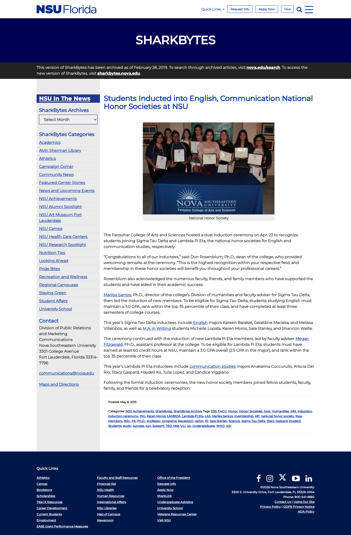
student (295, 421)
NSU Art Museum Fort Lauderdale (60, 217)
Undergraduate (203, 426)
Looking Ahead (53, 260)
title (176, 426)
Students (114, 426)
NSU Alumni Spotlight (60, 206)
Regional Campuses (58, 285)
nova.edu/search (263, 67)
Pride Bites (49, 269)
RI (206, 421)
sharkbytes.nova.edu (118, 73)
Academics (49, 142)
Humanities (280, 411)
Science (234, 421)
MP (257, 416)
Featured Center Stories (62, 182)
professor (154, 421)
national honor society (277, 416)
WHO (220, 426)
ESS (213, 411)
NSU (127, 421)
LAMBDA (173, 416)
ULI (182, 426)
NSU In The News (64, 98)
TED (169, 426)
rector (199, 421)
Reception (185, 421)
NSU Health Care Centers (63, 236)
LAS (207, 416)
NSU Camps (50, 228)
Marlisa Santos (117, 295)
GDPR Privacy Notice (298, 506)
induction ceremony (123, 416)
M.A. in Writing (157, 328)
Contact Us (282, 502)
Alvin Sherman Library (60, 150)
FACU (222, 411)
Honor (233, 411)
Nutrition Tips (52, 252)
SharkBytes (164, 411)
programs (169, 421)
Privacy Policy (270, 506)
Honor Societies (250, 411)
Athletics (47, 158)
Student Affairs (53, 301)
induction (305, 411)
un (189, 426)
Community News (56, 174)
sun (148, 426)
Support (158, 426)
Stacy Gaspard (277, 421)
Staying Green (52, 293)
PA (134, 421)
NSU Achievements (58, 198)
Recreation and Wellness (63, 277)
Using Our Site (303, 502)
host (267, 411)
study (127, 426)
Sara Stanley (218, 421)
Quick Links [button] (212, 9)
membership (243, 416)
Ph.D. (141, 421)
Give (287, 9)
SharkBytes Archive (188, 411)
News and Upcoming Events (67, 190)
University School (55, 309)
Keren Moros (156, 416)
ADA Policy (306, 511)
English (200, 322)
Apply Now (267, 9)
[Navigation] (308, 9)
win (228, 426)
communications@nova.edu (66, 373)
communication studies (212, 366)
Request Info (240, 9)
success (138, 426)
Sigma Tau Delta (253, 421)
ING (142, 416)
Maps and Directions (59, 384)
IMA (293, 411)
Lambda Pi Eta (192, 416)
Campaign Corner (56, 166)
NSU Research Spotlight (62, 244)
